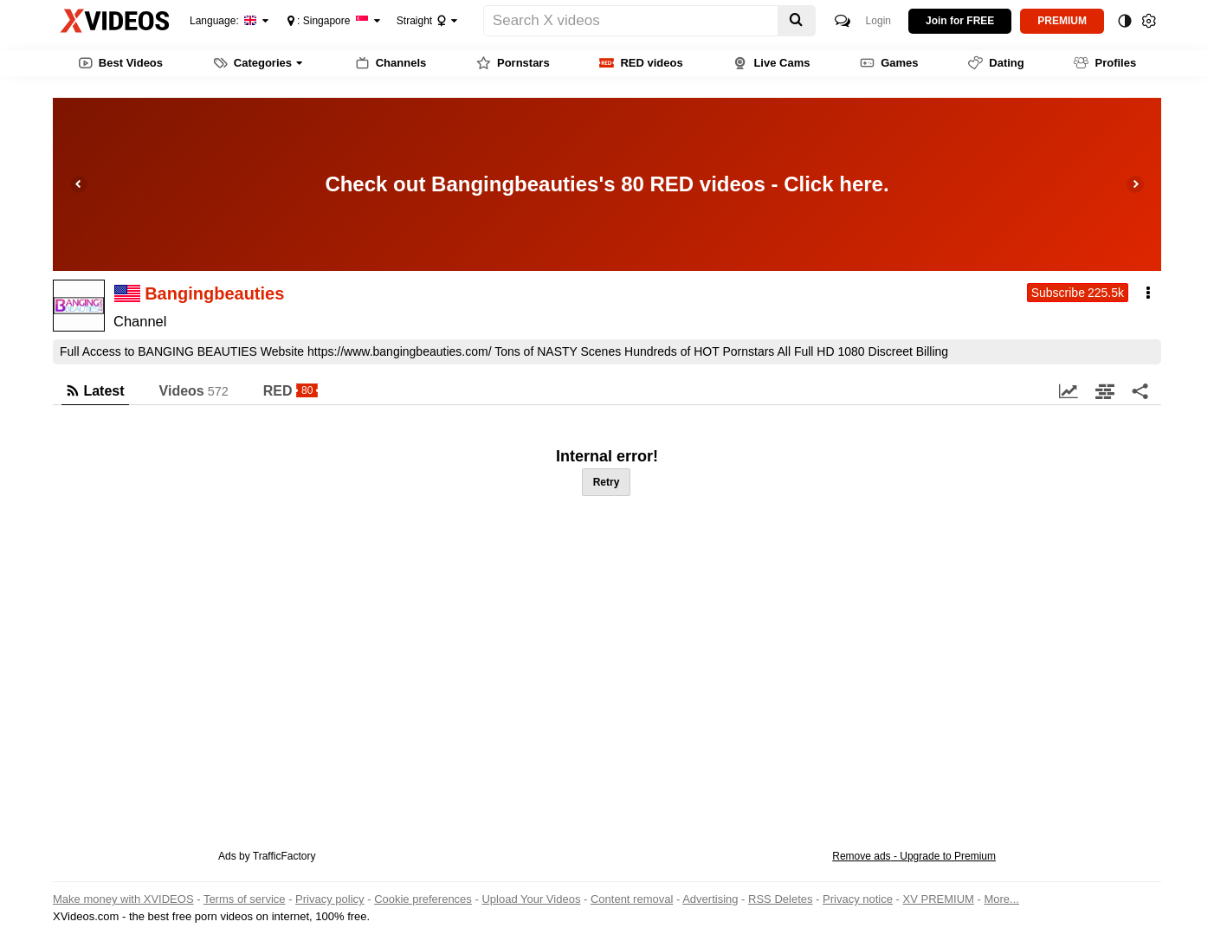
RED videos (640, 63)
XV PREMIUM (938, 899)
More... (1001, 899)
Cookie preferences (423, 899)
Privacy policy (329, 899)
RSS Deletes (780, 899)
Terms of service (244, 899)
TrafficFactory (284, 856)
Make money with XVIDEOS (123, 899)
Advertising (710, 899)
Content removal (632, 899)
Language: (223, 21)
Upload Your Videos (530, 899)
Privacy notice (858, 899)
